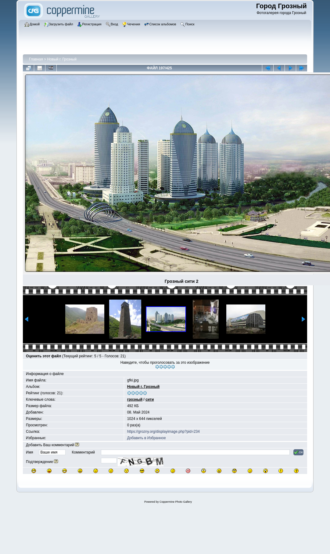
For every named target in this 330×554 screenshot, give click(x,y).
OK (298, 452)
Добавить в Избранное (146, 438)
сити (149, 399)
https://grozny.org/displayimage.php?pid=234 (163, 431)
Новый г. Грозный (61, 59)
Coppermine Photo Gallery (176, 501)
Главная (36, 59)
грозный (134, 399)
